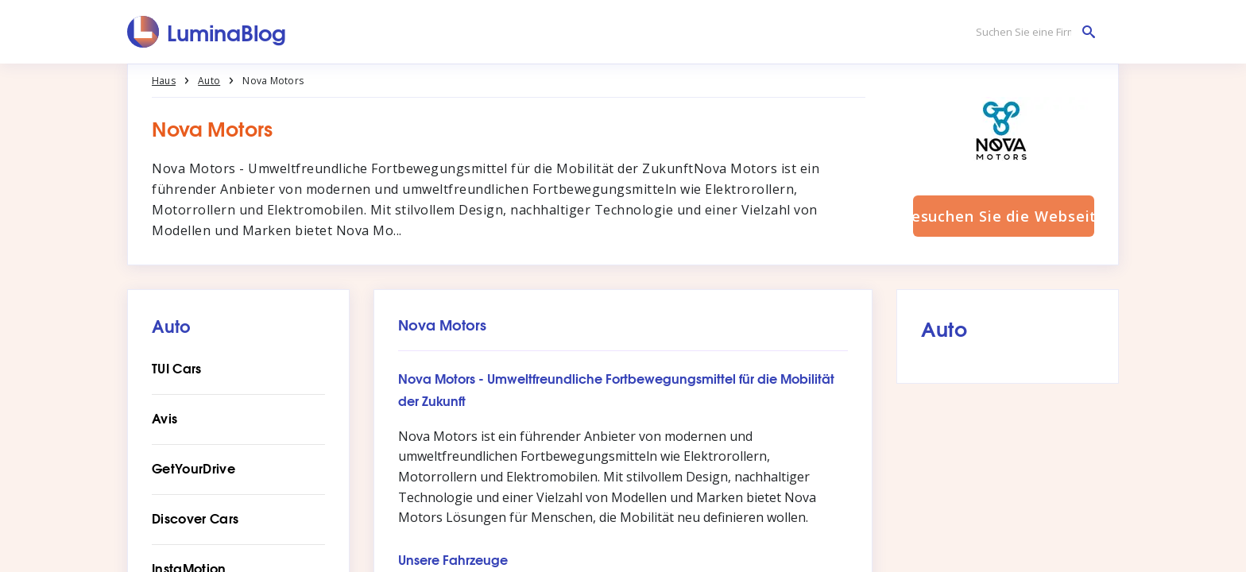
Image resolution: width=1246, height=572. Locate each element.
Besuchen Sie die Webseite (1003, 216)
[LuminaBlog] (207, 32)
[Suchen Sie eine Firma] (1031, 32)
